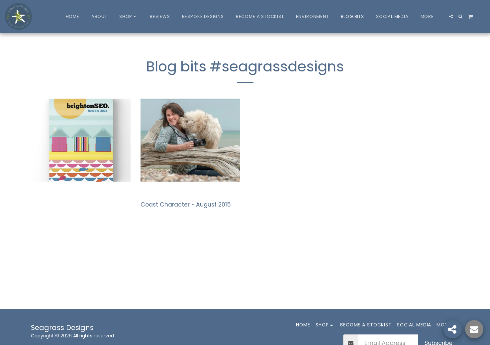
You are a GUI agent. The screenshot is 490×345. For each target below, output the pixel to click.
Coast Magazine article (183, 194)
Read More (49, 210)
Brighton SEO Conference (77, 194)
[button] (450, 16)
